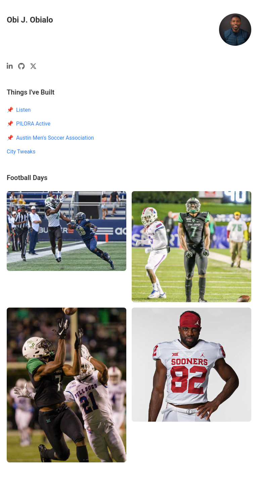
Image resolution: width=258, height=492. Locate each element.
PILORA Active (33, 123)
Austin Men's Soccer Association (55, 138)
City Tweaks (21, 151)
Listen (23, 110)
